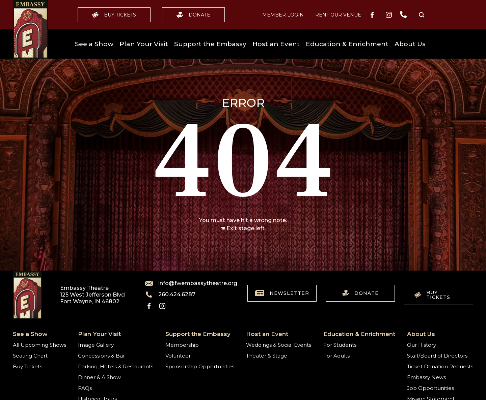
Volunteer (178, 355)
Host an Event (276, 44)
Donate (193, 15)
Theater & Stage (266, 355)
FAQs (85, 388)
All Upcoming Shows (39, 345)
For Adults (336, 355)
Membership (182, 345)
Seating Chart (30, 355)
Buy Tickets (114, 15)
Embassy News (426, 377)
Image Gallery (96, 345)
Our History (421, 345)
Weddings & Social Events (278, 345)
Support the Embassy (210, 44)
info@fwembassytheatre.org (187, 283)
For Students (339, 345)
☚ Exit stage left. (243, 228)
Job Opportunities (430, 388)
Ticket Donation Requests (440, 366)
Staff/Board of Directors (437, 355)
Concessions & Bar (101, 355)
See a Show (94, 44)
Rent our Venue (338, 14)
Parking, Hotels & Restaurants (115, 366)
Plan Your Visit (143, 44)
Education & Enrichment (347, 44)
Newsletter (282, 293)
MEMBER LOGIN (283, 14)
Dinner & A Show (99, 377)
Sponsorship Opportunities (199, 366)
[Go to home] (30, 29)
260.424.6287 (170, 294)
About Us (410, 44)
